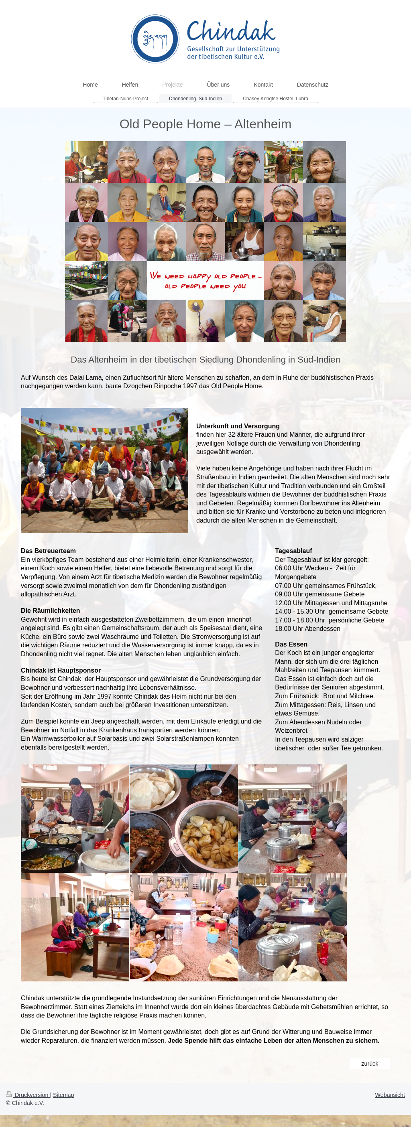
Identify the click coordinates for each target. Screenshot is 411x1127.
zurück (369, 1063)
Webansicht (390, 1095)
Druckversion (28, 1095)
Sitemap (63, 1095)
